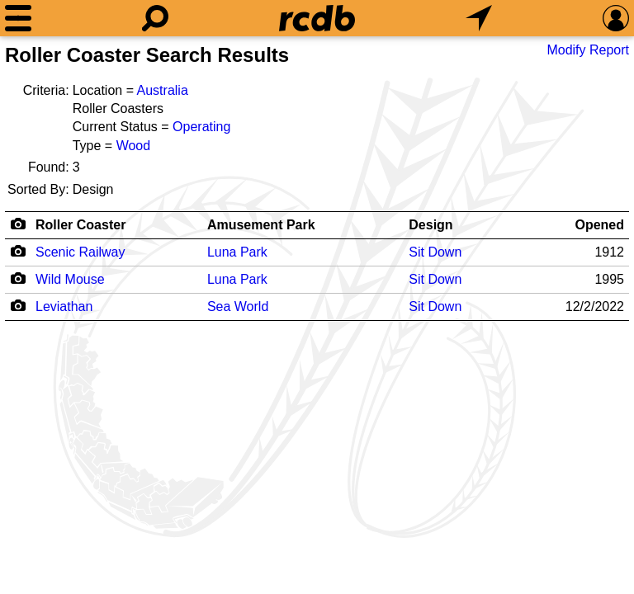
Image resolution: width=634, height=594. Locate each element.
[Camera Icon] (18, 251)
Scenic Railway (80, 252)
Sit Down (435, 252)
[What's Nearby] (479, 18)
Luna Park (237, 252)
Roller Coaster (80, 225)
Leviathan (63, 306)
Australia (162, 90)
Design (430, 225)
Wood (133, 146)
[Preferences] (616, 18)
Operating (201, 127)
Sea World (237, 306)
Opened (599, 225)
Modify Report (587, 50)
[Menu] (18, 18)
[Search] (155, 18)
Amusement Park (261, 225)
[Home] (317, 18)
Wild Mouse (70, 279)
